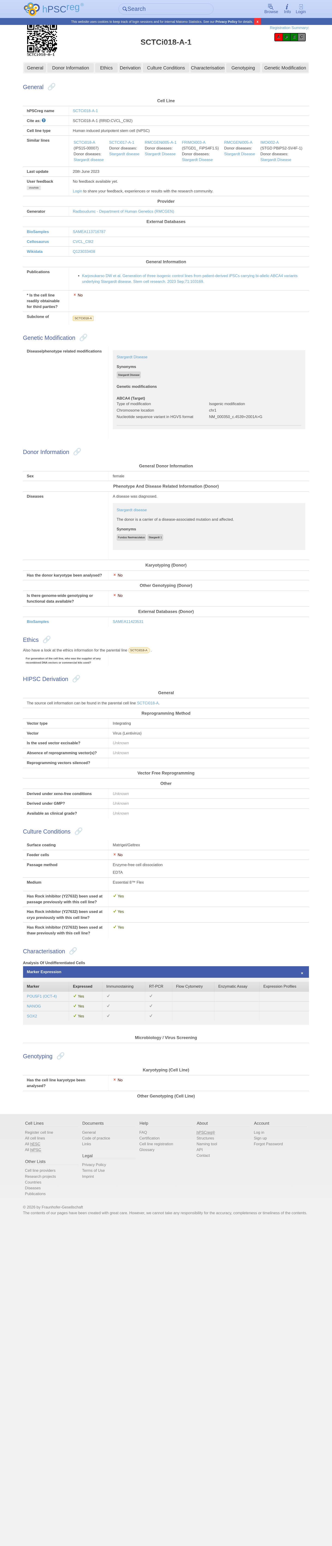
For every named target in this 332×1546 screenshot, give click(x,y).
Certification (154, 1437)
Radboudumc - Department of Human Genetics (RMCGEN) (139, 254)
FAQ (147, 1430)
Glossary (151, 1450)
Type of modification (144, 495)
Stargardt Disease (182, 183)
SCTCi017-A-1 (137, 169)
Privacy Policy (226, 22)
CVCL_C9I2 (90, 290)
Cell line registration (162, 1444)
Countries (49, 1489)
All (48, 1444)
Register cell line (56, 1430)
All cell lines (51, 1437)
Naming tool (206, 1444)
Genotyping (235, 70)
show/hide (50, 231)
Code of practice (108, 1437)
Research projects (57, 1482)
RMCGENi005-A (276, 169)
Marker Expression (62, 1228)
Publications (51, 1503)
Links (96, 1444)
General (48, 70)
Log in (252, 1430)
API (198, 1450)
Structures (204, 1437)
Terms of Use (104, 1475)
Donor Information (80, 70)
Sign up (253, 1437)
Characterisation (203, 70)
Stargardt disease (97, 190)
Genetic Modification (273, 70)
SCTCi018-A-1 (93, 118)
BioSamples (55, 278)
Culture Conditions (166, 70)
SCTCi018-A (92, 169)
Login (287, 9)
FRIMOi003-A (223, 169)
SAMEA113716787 (98, 278)
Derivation (134, 70)
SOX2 (48, 1295)
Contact (202, 1457)
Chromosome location (146, 503)
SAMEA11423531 (137, 772)
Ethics (112, 70)
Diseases (48, 1496)
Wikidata (51, 302)
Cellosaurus (55, 290)
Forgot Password (263, 1444)
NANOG (50, 1283)
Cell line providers (57, 1475)
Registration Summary (271, 30)
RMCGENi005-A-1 (183, 169)
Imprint (98, 1482)
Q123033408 (91, 302)
